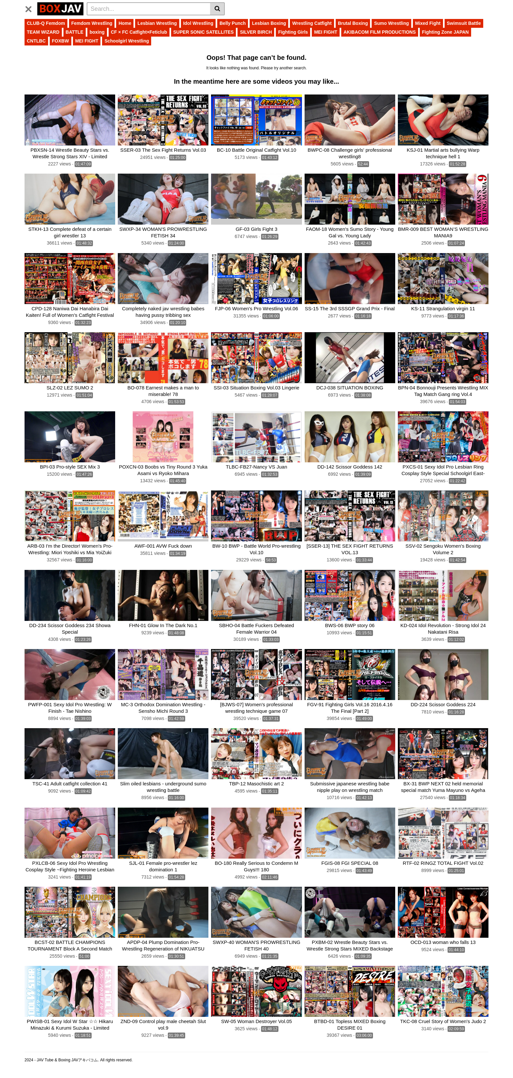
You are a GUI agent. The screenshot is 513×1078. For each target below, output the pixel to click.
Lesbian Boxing (269, 23)
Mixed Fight (428, 23)
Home (124, 23)
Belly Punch (233, 23)
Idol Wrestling (198, 23)
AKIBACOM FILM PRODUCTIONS (380, 32)
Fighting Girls (293, 32)
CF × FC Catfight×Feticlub (139, 32)
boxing (97, 32)
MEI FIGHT (325, 32)
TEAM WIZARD (43, 32)
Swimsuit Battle (464, 23)
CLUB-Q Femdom (46, 23)
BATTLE (74, 32)
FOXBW (60, 40)
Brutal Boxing (353, 23)
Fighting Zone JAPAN (445, 32)
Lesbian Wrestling (157, 23)
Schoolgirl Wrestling (126, 40)
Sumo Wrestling (391, 23)
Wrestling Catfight (311, 23)
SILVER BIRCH (256, 32)
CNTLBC (36, 40)
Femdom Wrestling (92, 23)
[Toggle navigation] (31, 8)
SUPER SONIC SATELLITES (203, 32)
